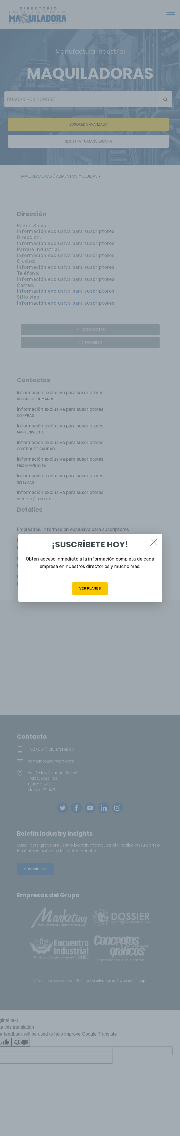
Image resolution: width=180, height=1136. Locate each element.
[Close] (154, 542)
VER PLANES (90, 588)
